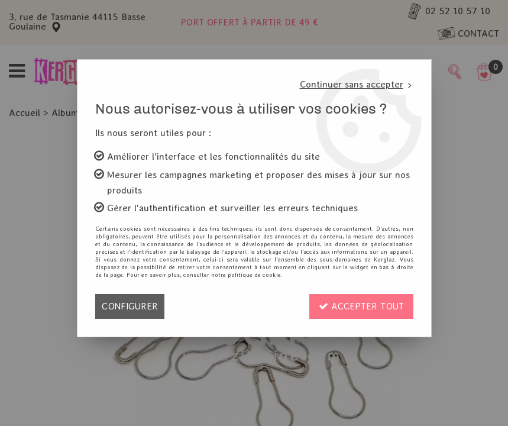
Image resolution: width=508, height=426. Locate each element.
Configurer (130, 306)
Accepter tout (361, 306)
